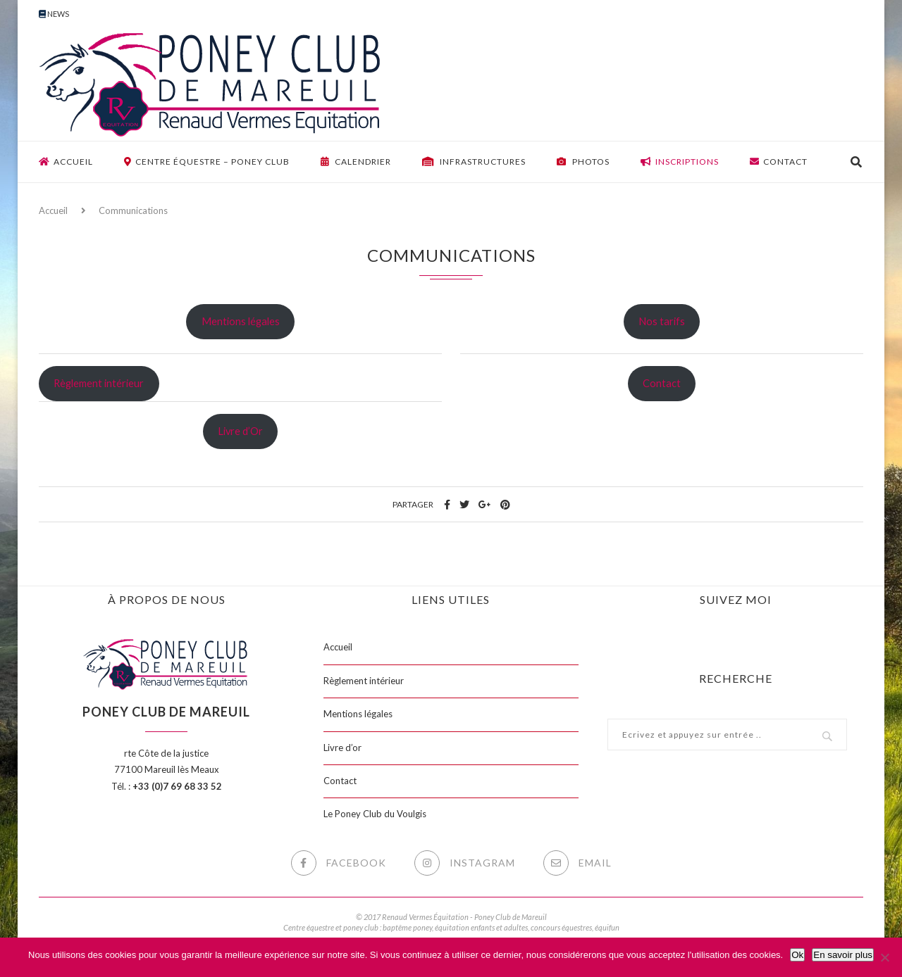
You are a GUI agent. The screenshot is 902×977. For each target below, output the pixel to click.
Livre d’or (342, 747)
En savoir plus (842, 955)
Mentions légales (241, 321)
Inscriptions (680, 161)
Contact (779, 161)
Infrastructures (474, 161)
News (54, 13)
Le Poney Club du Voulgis (374, 813)
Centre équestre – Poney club (207, 161)
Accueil (66, 161)
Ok (797, 955)
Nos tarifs (661, 321)
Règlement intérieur (99, 383)
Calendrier (356, 161)
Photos (583, 161)
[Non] (884, 957)
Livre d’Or (240, 431)
